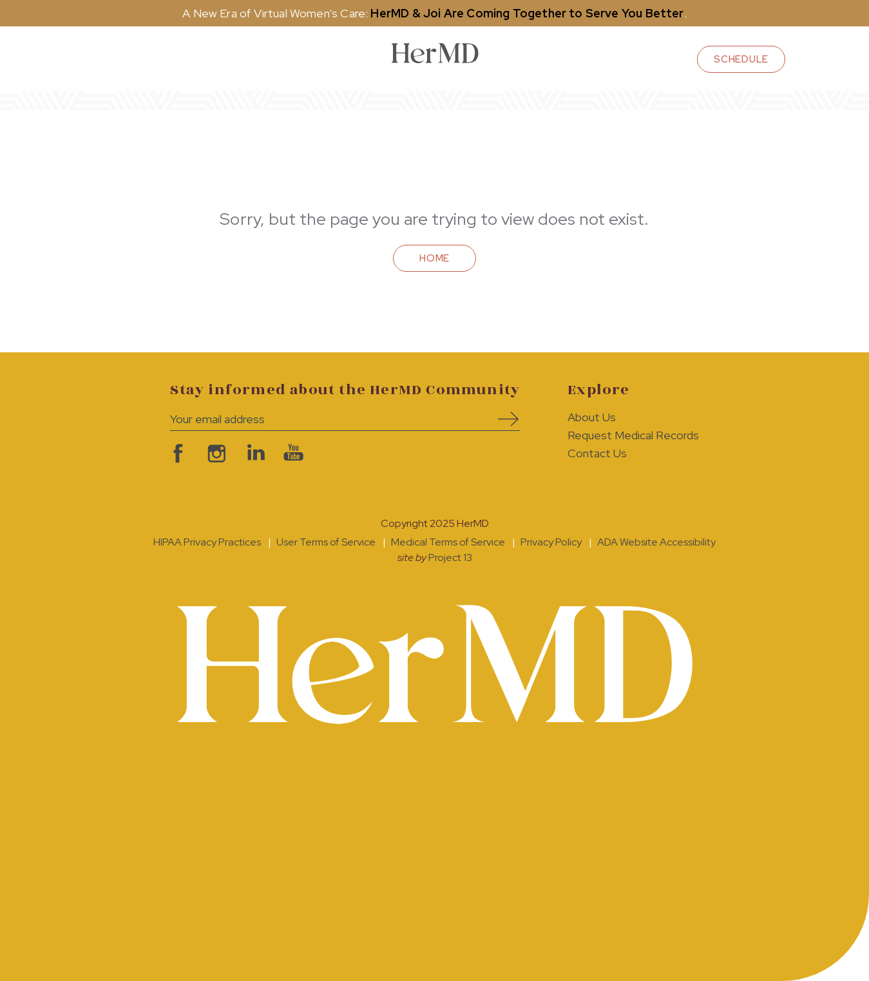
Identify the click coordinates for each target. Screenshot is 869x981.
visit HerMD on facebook (176, 453)
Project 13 (450, 557)
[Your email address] (325, 419)
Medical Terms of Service (448, 542)
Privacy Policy (551, 542)
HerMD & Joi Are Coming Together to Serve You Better (526, 13)
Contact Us (597, 453)
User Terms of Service (326, 542)
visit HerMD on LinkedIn (253, 453)
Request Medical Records (633, 435)
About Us (592, 417)
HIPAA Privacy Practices (207, 542)
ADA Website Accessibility (656, 542)
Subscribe (504, 419)
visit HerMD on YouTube (292, 453)
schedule (741, 59)
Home (434, 258)
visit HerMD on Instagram (215, 453)
